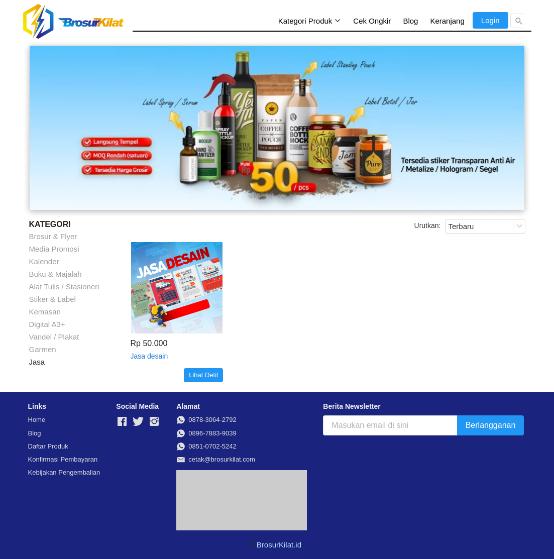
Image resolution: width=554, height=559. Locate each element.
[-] (122, 421)
